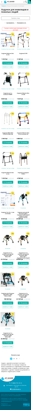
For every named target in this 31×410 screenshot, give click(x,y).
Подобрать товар (15, 18)
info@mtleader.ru (16, 389)
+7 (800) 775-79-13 (16, 383)
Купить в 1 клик (7, 67)
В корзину (7, 63)
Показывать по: (21, 23)
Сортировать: (10, 23)
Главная (3, 6)
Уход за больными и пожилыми (15, 6)
